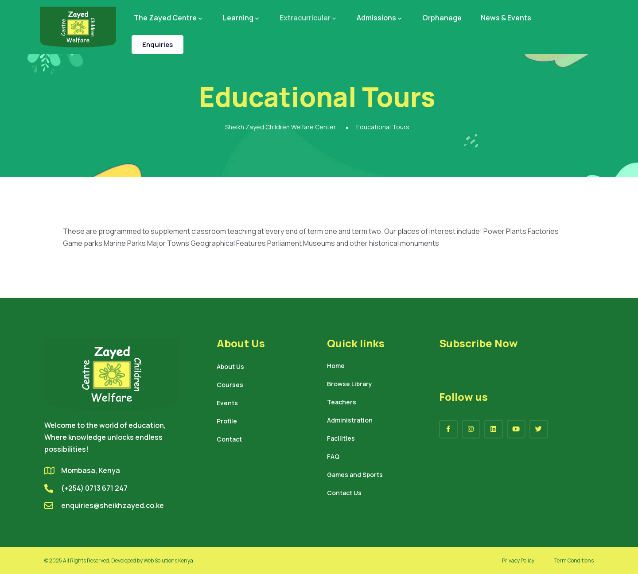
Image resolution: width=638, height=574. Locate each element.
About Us (230, 367)
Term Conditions (574, 560)
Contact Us (344, 493)
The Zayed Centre (169, 18)
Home (336, 366)
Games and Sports (355, 475)
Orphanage (442, 18)
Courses (230, 385)
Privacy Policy (518, 560)
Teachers (341, 402)
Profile (227, 421)
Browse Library (349, 384)
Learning (242, 18)
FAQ (333, 457)
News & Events (506, 18)
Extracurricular (309, 18)
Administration (350, 420)
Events (227, 403)
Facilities (341, 438)
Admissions (380, 18)
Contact (229, 439)
